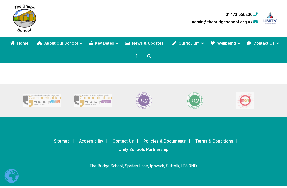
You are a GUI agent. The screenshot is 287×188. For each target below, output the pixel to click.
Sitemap (62, 141)
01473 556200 (241, 14)
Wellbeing (223, 43)
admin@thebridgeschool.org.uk (225, 22)
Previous (11, 100)
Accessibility (91, 141)
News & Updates (144, 43)
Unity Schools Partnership (143, 149)
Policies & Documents (164, 141)
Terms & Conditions (214, 141)
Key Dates (101, 43)
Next (276, 100)
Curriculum (186, 43)
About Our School (57, 43)
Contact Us (261, 43)
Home (19, 43)
